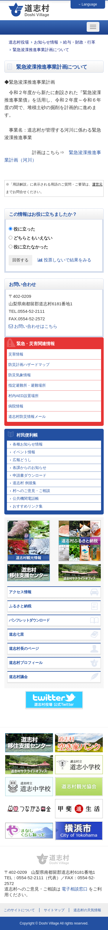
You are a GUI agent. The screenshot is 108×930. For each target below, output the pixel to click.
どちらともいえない (33, 237)
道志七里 (16, 634)
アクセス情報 (20, 592)
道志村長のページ (24, 648)
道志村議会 (18, 677)
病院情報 (15, 406)
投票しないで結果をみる (64, 259)
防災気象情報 (19, 375)
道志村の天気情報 (87, 910)
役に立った (24, 229)
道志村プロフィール (26, 662)
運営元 (97, 184)
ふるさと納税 (20, 606)
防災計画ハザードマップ (29, 364)
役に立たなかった (31, 246)
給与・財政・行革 (79, 42)
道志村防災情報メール (27, 416)
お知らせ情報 (46, 42)
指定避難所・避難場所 (27, 385)
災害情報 (15, 354)
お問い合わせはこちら (33, 326)
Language (88, 4)
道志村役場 (19, 42)
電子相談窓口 (75, 888)
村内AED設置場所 (23, 396)
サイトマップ (54, 910)
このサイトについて (19, 910)
